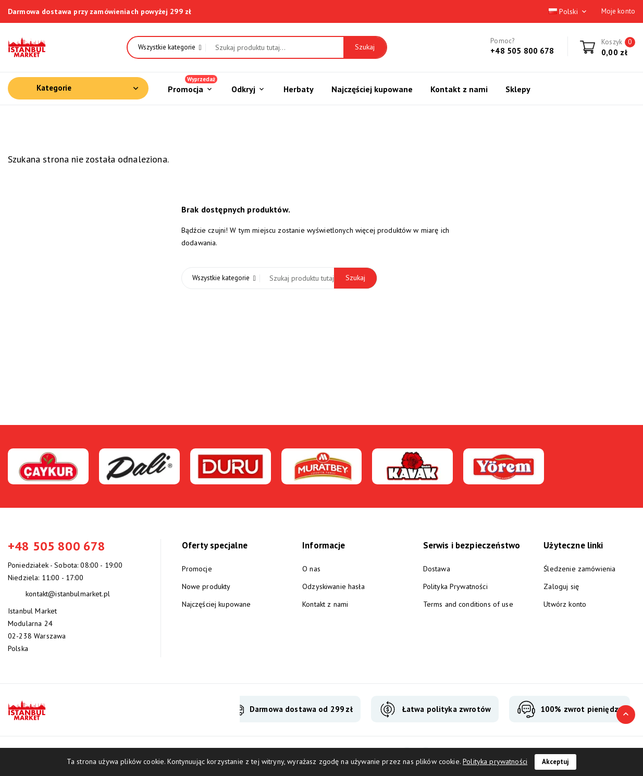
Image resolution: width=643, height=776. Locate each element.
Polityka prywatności (495, 761)
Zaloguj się (561, 586)
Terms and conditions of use (468, 604)
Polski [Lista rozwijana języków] (568, 11)
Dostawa (436, 568)
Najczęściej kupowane (216, 604)
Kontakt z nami (325, 604)
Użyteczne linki (573, 545)
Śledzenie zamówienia (579, 568)
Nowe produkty (206, 586)
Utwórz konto (564, 604)
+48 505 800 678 (522, 51)
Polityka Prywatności (455, 586)
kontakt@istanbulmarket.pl (68, 593)
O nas (311, 568)
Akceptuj (555, 761)
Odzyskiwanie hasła (333, 586)
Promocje (197, 568)
